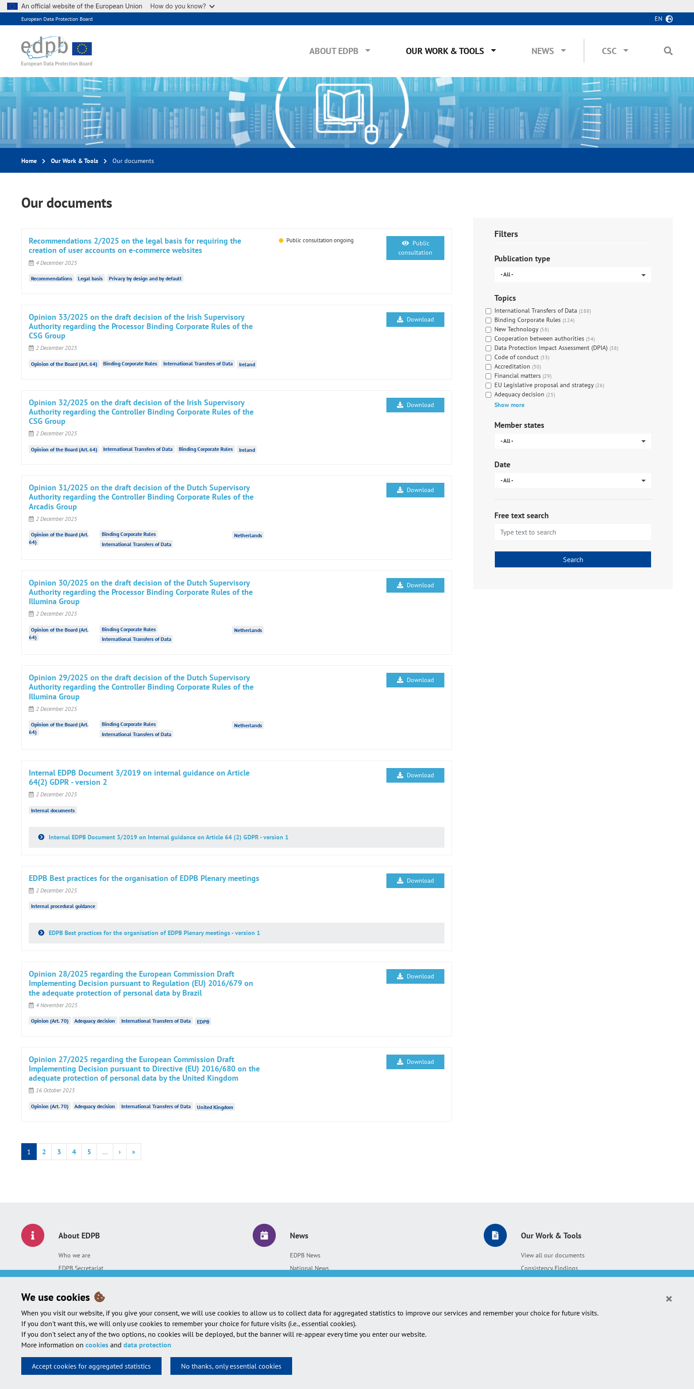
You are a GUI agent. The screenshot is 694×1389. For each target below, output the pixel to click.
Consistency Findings (549, 1268)
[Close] (669, 1298)
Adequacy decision (94, 1020)
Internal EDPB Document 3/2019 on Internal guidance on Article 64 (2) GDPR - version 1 (168, 837)
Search (573, 559)
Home (29, 161)
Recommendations (51, 278)
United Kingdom (215, 1106)
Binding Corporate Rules (130, 363)
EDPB (203, 1021)
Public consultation (415, 247)
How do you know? (182, 6)
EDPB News (305, 1255)
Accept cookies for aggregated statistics (91, 1366)
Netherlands (248, 535)
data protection (147, 1344)
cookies (96, 1344)
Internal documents (53, 810)
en (658, 19)
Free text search (521, 515)
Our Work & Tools (445, 51)
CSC (609, 51)
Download (415, 319)
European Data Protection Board (57, 19)
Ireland (247, 364)
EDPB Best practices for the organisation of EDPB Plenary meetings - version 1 (153, 933)
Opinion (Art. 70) (50, 1020)
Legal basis (90, 278)
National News (309, 1268)
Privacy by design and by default (145, 278)
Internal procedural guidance (63, 906)
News (543, 51)
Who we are (74, 1255)
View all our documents (553, 1255)
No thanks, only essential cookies (231, 1366)
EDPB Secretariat (81, 1268)
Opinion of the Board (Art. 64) (64, 363)
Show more (509, 405)
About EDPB (334, 51)
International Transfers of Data (198, 363)
